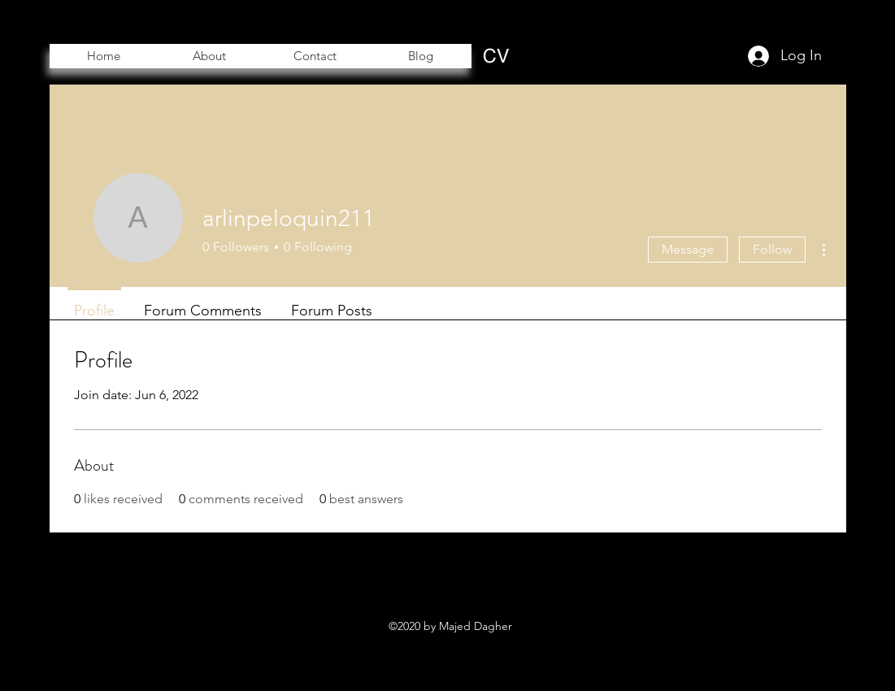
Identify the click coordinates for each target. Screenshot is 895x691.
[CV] (496, 56)
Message (688, 249)
